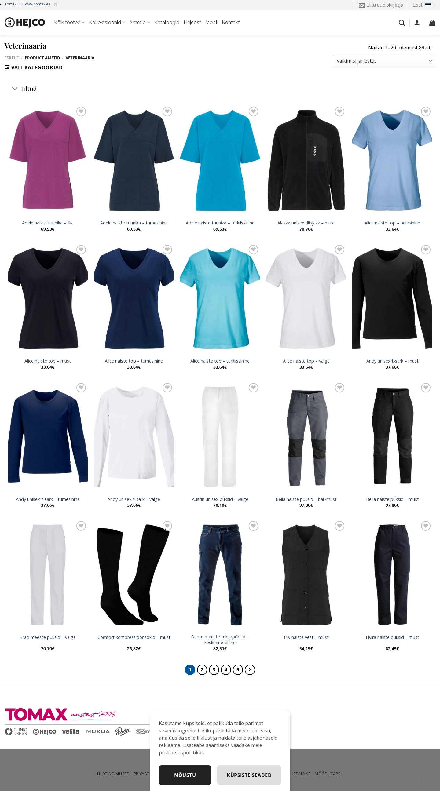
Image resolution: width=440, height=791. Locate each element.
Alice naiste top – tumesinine (134, 361)
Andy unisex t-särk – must (392, 361)
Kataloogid (166, 22)
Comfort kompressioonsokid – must (133, 637)
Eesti (424, 5)
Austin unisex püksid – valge (220, 499)
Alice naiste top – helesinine (392, 223)
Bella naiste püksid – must (392, 499)
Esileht (12, 57)
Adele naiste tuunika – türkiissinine (220, 223)
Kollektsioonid (107, 23)
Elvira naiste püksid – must (392, 637)
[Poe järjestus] (384, 61)
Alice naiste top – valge (306, 361)
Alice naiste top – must (47, 361)
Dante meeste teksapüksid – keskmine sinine (220, 639)
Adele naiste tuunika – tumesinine (134, 223)
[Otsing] (402, 22)
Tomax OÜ (27, 4)
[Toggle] (15, 89)
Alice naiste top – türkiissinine (220, 361)
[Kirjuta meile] (55, 5)
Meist (211, 22)
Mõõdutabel (329, 773)
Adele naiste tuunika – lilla (48, 223)
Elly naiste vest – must (306, 637)
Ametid (139, 23)
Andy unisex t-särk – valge (134, 499)
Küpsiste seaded (249, 775)
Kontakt (231, 22)
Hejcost (192, 22)
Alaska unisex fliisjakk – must (306, 223)
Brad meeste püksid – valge (48, 637)
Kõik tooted (69, 23)
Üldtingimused (113, 773)
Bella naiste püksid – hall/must (306, 499)
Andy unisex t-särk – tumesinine (48, 499)
